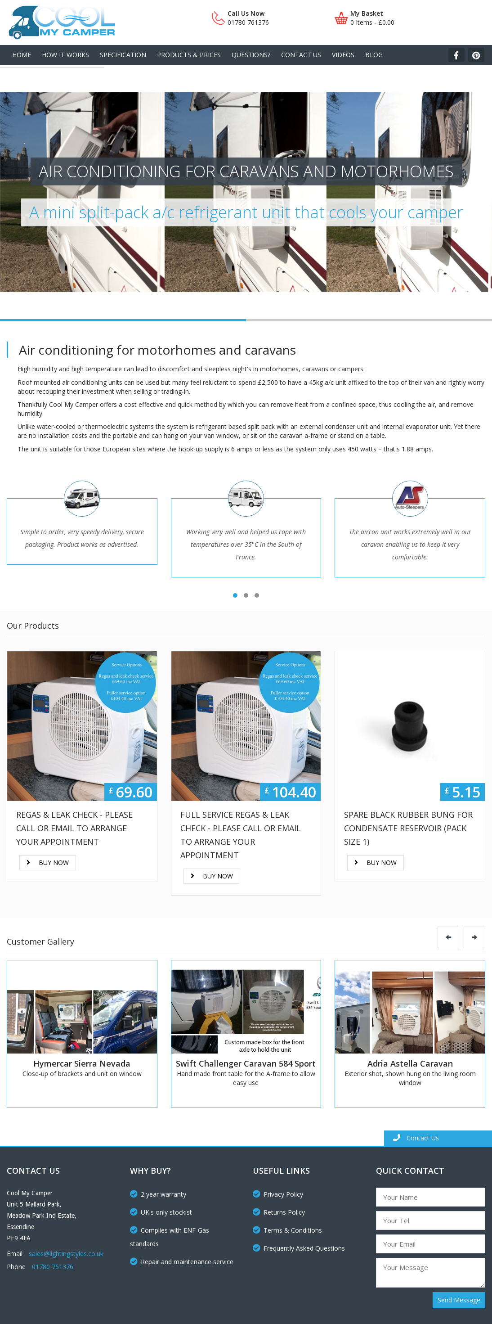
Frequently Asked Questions (299, 1248)
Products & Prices (189, 54)
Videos (343, 54)
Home (21, 54)
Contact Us (301, 54)
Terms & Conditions (287, 1230)
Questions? (251, 54)
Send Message (459, 1300)
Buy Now (48, 862)
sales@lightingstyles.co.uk (66, 1253)
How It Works (65, 54)
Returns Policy (279, 1212)
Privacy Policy (278, 1194)
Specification (123, 54)
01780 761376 (52, 1266)
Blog (374, 54)
